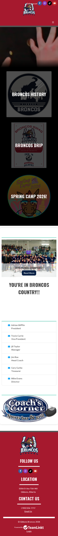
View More (48, 235)
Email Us (28, 511)
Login (29, 531)
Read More (29, 273)
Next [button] (51, 407)
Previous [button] (6, 407)
